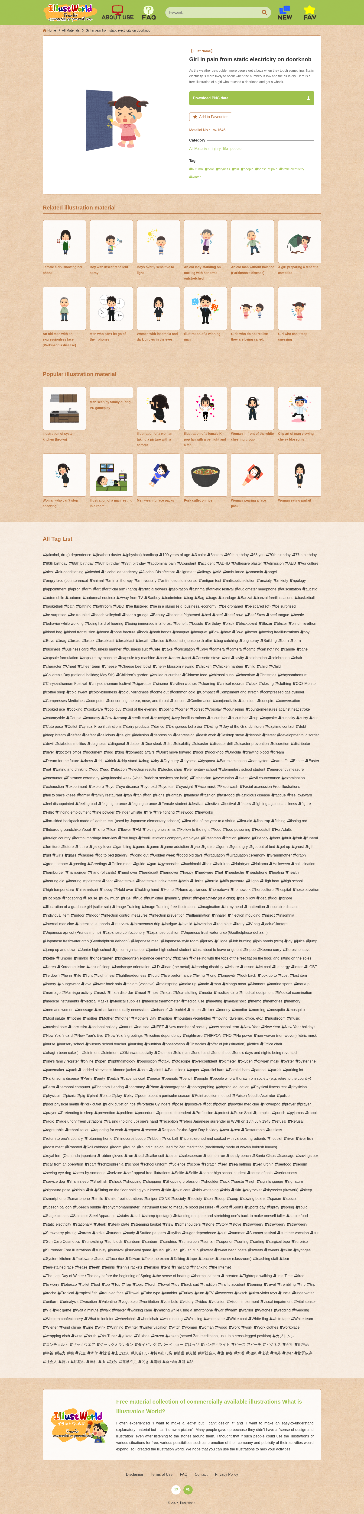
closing (268, 684)
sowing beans (254, 1199)
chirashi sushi (223, 676)
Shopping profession (183, 1182)
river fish (306, 1139)
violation (218, 1302)
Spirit (223, 1208)
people (235, 149)
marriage (53, 993)
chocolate (247, 676)
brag (62, 641)
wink (101, 1328)
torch (152, 1285)
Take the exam (157, 1259)
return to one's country (64, 1139)
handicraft (150, 873)
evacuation (225, 779)
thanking (200, 1268)
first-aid (246, 822)
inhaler (220, 916)
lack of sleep (100, 968)
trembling (288, 1285)
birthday (214, 624)
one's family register (62, 1062)
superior (226, 1242)
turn (201, 1294)
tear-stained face (60, 1268)
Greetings (99, 865)
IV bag (254, 925)
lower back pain (109, 985)
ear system (260, 761)
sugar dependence (200, 1234)
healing (278, 873)
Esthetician (202, 779)
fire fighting (165, 813)
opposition (148, 1062)
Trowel (133, 1294)
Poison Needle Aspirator (255, 1096)
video (202, 1302)
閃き (145, 1362)
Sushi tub (190, 1251)
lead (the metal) (177, 968)
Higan (254, 882)
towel (165, 1285)
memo (256, 1002)
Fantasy (175, 796)
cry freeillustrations (190, 719)
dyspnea (208, 761)
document (94, 753)
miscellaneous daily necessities (123, 1010)
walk (106, 1311)
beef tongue (279, 616)
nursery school (72, 1045)
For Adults (283, 830)
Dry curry (171, 761)
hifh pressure (233, 882)
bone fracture (124, 633)
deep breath (56, 736)
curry (304, 719)
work (236, 1328)
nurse (50, 1045)
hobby (108, 890)
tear (286, 1259)
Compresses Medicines (65, 701)
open (102, 1062)
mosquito (277, 1010)
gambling (123, 847)
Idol (274, 899)
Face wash (229, 787)
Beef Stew (256, 616)
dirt (169, 744)
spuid (303, 1208)
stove (236, 1225)
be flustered (138, 607)
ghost (299, 847)
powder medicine (245, 1105)
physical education (234, 1088)
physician (299, 1088)
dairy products (138, 727)
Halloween (281, 865)
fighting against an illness (276, 804)
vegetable (129, 1302)
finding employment (74, 813)
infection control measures (126, 916)
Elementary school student (243, 770)
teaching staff (267, 1259)
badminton (173, 598)
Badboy (154, 598)
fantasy (193, 796)
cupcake (270, 719)
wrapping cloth (58, 1337)
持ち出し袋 (163, 1354)
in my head (234, 907)
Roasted (75, 1148)
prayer (290, 1105)
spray (274, 1208)
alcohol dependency (120, 573)
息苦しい (141, 1354)
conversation (289, 701)
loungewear (70, 985)
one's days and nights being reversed (266, 1053)
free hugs (129, 839)
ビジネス (273, 1345)
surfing (242, 1242)
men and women (59, 1010)
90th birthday (109, 564)
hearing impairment (85, 882)
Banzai (246, 598)
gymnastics (170, 865)
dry (156, 761)
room (117, 1148)
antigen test (211, 581)
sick (226, 1182)
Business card (77, 650)
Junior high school (96, 950)
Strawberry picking (61, 1234)
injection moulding (245, 916)
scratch (211, 1165)
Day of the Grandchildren (243, 727)
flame (100, 830)
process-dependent (175, 1113)
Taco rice (116, 1259)
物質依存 (305, 1354)
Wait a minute (87, 1311)
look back (248, 976)
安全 (82, 1354)
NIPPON (214, 1036)
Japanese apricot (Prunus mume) (73, 933)
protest (223, 1113)
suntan (208, 1242)
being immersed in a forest (150, 624)
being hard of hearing (105, 624)
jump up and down (61, 950)
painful (157, 1071)
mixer (209, 1010)
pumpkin (263, 1113)
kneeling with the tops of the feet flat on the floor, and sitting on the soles (251, 959)
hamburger (55, 873)
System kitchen (58, 1259)
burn (285, 641)
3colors (217, 555)
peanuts (171, 1079)
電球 (157, 1362)
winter (196, 178)
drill (100, 761)
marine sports (281, 985)
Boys (50, 641)
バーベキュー (172, 1345)
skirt (237, 1191)
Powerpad (272, 1105)
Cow (108, 719)
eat (48, 770)
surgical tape (279, 1242)
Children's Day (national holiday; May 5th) (80, 676)
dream (278, 753)
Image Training (128, 907)
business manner (107, 650)
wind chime (71, 1328)
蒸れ (93, 1362)
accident (208, 564)
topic (139, 1285)
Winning (117, 1328)
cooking (76, 710)
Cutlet (72, 727)
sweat (208, 1251)
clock (253, 684)
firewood (186, 813)
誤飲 (113, 1362)
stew (169, 1225)
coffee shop (55, 693)
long (212, 976)
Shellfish (100, 1182)
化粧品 (303, 1345)
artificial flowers (154, 590)
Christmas (268, 676)
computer (97, 701)
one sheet (222, 1053)
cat (227, 658)
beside (197, 624)
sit (91, 1191)
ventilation (150, 1302)
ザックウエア (84, 1345)
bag (190, 598)
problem (126, 1113)
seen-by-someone (91, 1174)
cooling (168, 710)
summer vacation (294, 1234)
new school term (225, 1028)
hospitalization (307, 890)
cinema (162, 684)
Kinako (82, 959)
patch (114, 1079)
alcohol (94, 573)
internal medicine (60, 925)
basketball (306, 598)
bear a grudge (137, 616)
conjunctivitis (226, 701)
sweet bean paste (232, 1251)
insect (270, 916)
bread (76, 641)
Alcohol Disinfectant (158, 573)
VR (48, 1311)
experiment (77, 787)
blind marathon (304, 624)
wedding (284, 1311)
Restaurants (254, 1131)
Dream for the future (62, 761)
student (115, 1234)
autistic (311, 590)
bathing (85, 607)
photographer (175, 1088)
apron (76, 590)
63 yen (258, 555)
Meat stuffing (186, 993)
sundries (170, 1242)
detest (271, 736)
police (285, 1096)
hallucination (305, 865)
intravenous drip (147, 925)
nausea (143, 1028)
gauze (210, 847)
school (133, 1165)
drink (112, 761)
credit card (140, 719)
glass (72, 856)
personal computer (74, 1088)
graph (301, 856)
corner (183, 710)
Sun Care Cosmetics (63, 1242)
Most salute (55, 1019)
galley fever (102, 847)
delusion (142, 736)
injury (216, 149)
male (205, 985)
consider (249, 701)
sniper (152, 1199)
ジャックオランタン (116, 1345)
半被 (49, 1354)
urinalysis (70, 1302)
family (85, 796)
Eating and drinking (72, 770)
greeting (79, 865)
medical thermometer (162, 1002)
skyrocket (254, 1191)
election (120, 770)
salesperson (192, 1156)
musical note (56, 1028)
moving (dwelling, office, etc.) (239, 1019)
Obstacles (197, 1045)
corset (198, 710)
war (221, 1311)
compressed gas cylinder (283, 693)
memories (274, 1002)
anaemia (256, 573)
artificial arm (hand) (121, 590)
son (210, 1199)
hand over (129, 873)
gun (153, 865)
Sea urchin (265, 1165)
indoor (79, 916)
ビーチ (255, 1345)
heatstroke (126, 882)
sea (224, 1165)
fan (129, 796)
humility (174, 899)
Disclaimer (142, 1475)
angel (272, 573)
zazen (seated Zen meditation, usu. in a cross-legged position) (220, 1337)
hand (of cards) (103, 873)
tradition (210, 1285)
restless (275, 1131)
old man (183, 1053)
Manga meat (236, 985)
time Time (284, 1277)
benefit (182, 624)
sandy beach (240, 1156)
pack (73, 1071)
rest (226, 1131)
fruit (288, 839)
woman (191, 1328)
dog (110, 753)
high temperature (60, 890)
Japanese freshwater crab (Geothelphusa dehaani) (226, 933)
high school (293, 882)
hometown (220, 890)
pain (144, 1071)
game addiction (176, 847)
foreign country (58, 839)
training (256, 1285)
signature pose (58, 1191)
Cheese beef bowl (136, 667)
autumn (197, 170)
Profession (204, 1113)
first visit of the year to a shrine (210, 822)
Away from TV (131, 598)
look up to (269, 976)
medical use (194, 1002)
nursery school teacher (107, 1045)
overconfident (206, 1062)
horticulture (264, 890)
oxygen (247, 1062)
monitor (241, 1010)
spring (289, 1208)
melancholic (236, 1002)
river (290, 1139)
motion (166, 1019)
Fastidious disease (254, 796)
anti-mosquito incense (179, 581)
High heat (271, 882)
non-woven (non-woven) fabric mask (287, 1036)
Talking (179, 1259)
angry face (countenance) (67, 581)
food (217, 830)
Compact (207, 693)
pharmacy (136, 1088)
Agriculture (309, 564)
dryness (224, 170)
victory (188, 1302)
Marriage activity (78, 993)
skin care (183, 1191)
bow (227, 633)
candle (289, 650)
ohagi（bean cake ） (63, 1053)
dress (88, 761)
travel (271, 1285)
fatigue (280, 796)
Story (223, 1225)
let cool (265, 968)
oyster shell (308, 1062)
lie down (53, 976)
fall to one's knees (61, 796)
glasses (87, 856)
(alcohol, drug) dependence (68, 555)
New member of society (188, 1028)
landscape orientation (132, 968)
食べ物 (171, 1362)
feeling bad (88, 804)
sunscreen (190, 1242)
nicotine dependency (164, 1036)
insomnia (286, 916)
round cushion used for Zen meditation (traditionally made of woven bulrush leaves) (208, 1148)
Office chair (272, 1045)
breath (144, 641)
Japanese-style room (181, 942)
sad (141, 1156)
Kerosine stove (298, 950)
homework (242, 890)
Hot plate (53, 899)
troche (51, 1294)
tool (97, 1285)
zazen (159, 1337)
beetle (299, 616)
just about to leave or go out (219, 950)
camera (218, 650)
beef (219, 616)
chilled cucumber (167, 676)
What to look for (101, 1319)
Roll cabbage (97, 1148)
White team (303, 1319)
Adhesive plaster (248, 564)
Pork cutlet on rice (121, 1105)
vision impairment (244, 1302)
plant (94, 1096)
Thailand (182, 1268)
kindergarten (103, 959)
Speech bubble (88, 1208)
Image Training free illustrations (170, 907)
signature (295, 1182)
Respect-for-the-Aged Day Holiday (190, 1131)
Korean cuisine (73, 968)
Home (169, 890)
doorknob (216, 753)
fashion (209, 796)
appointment (56, 590)
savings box (309, 1156)
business (53, 650)
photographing (202, 1088)
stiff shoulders (189, 1225)
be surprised (285, 607)
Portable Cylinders (155, 1105)
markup (303, 985)
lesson (249, 968)
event (242, 779)
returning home (100, 1139)
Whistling (194, 1319)
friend (245, 839)
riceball (276, 1139)
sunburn (133, 1242)
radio (50, 1122)
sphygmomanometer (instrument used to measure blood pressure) (160, 1208)
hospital (284, 890)
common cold (184, 693)
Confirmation (200, 701)
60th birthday (238, 555)
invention (204, 925)
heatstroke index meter (158, 882)
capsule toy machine (100, 658)
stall (137, 1216)
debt (302, 727)
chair (298, 658)
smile (98, 1199)
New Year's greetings (125, 1036)
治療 (253, 1354)
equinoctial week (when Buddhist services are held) (146, 779)
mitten (196, 1010)
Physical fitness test (270, 1088)
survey (100, 1251)
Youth (91, 1337)
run (130, 1156)
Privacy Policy (219, 1475)
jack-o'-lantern (276, 925)
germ (223, 847)
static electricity (293, 170)
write (78, 1337)
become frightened (184, 616)
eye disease (129, 787)
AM (218, 573)
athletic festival (221, 590)
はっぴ (193, 1345)
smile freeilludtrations (125, 1199)
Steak (101, 1225)
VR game (63, 1311)
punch (280, 1113)
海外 (277, 1354)
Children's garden (133, 676)
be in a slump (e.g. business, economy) (185, 607)
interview (121, 925)
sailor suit (156, 1156)
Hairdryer (242, 865)
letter (298, 968)
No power (244, 1036)
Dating (212, 727)
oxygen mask (268, 1062)
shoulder (211, 1182)
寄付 (94, 1354)
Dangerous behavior (185, 727)
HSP (128, 899)
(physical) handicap (142, 555)
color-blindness (104, 693)
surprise (301, 1242)
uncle (286, 1294)
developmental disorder (299, 736)
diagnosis (98, 744)
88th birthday (83, 564)
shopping (133, 1182)
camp (250, 650)
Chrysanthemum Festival (66, 684)
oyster (289, 1062)
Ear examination (233, 761)
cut (315, 719)
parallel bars (214, 1071)
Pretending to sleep (77, 1113)
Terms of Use (165, 1475)
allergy (205, 573)
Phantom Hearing (109, 1088)
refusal (280, 1122)
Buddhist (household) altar (190, 641)
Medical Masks (96, 1002)
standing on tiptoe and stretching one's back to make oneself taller (230, 1216)
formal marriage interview (96, 839)
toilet (85, 1285)
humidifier (155, 899)
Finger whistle (130, 813)
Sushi (173, 1251)
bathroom (104, 607)
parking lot (294, 1071)
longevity (228, 976)
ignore (287, 899)
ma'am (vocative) (141, 985)
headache (236, 873)
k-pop (251, 950)
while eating (173, 1319)
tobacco (70, 1285)
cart (188, 658)
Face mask (207, 787)
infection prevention (168, 916)
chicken (205, 667)
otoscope (182, 1062)
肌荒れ (79, 1362)
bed (208, 616)
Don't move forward (175, 753)
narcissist (79, 1028)
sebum (301, 1165)
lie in (68, 976)
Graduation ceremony (247, 856)
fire (149, 813)
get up (285, 847)
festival (197, 804)
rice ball (171, 1139)
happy (188, 873)
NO (229, 1036)
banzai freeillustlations (275, 598)
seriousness (287, 1174)
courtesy (93, 719)
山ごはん (122, 1354)
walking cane (141, 1311)
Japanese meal (146, 942)
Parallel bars (239, 1071)
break (89, 641)
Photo (154, 1088)
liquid (155, 976)
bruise (159, 641)
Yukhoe (143, 1337)
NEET (159, 1028)
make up (189, 985)
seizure (116, 1174)
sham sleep (79, 1182)
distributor (302, 744)
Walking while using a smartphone (185, 1311)
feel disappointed (60, 804)
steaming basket (147, 1225)
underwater (304, 1294)
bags (213, 598)
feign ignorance (114, 804)
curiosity (288, 719)
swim (288, 1251)
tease (82, 1268)
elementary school (202, 770)
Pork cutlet (92, 1105)
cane (304, 650)
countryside (55, 719)
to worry (52, 1285)
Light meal (105, 976)
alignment (187, 573)
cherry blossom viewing (175, 667)
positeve (195, 1105)
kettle (50, 959)
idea (263, 899)
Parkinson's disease (62, 1079)
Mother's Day (145, 1019)
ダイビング (147, 1345)
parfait (276, 1071)
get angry (240, 847)
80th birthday (57, 564)
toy (176, 1285)
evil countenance (266, 779)
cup (255, 719)
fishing (280, 822)
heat (109, 882)
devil (50, 744)
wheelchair (127, 1319)
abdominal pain (163, 564)
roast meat (55, 1148)
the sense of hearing (172, 1277)
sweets (257, 1251)
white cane (216, 1319)
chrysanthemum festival (111, 684)
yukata (127, 1337)
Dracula (234, 753)
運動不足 (129, 1362)
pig (82, 1096)
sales (173, 1156)
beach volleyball (107, 616)
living (200, 976)
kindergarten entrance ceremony (144, 959)
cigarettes (143, 684)
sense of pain (267, 170)
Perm (50, 1088)
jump (313, 942)
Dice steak (153, 744)
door (211, 170)
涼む (289, 1354)
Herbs (198, 882)
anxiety (266, 581)
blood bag (54, 633)
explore (98, 787)
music (295, 1019)
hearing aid (55, 882)
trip (303, 1285)
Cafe (156, 650)
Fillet (50, 813)
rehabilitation (79, 1131)
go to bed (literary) (113, 856)
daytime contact (281, 727)
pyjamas (297, 1113)
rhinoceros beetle (131, 1139)
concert (179, 701)
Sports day (256, 1208)
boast (104, 633)
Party (88, 1079)
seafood (284, 1165)
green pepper (57, 865)
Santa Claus (265, 1156)
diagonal (118, 744)
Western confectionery (64, 1319)
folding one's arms (161, 830)
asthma (198, 590)
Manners (258, 985)
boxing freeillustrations (280, 633)
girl (237, 170)
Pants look (176, 1071)
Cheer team (90, 667)
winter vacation (155, 1328)
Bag (201, 598)
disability (183, 744)
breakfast (106, 641)
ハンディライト (217, 1345)
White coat (238, 1319)
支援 (192, 1354)
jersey (208, 942)
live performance (178, 976)
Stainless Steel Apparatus (94, 1216)
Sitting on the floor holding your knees (129, 1191)
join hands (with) (269, 942)
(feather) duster (108, 555)
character (54, 667)
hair (208, 865)
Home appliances (192, 890)
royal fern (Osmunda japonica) (71, 1156)
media (207, 993)
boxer (252, 633)
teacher (208, 1259)
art (98, 590)
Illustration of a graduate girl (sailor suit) (78, 907)
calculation (186, 650)
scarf (92, 1165)
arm (88, 590)
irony (240, 925)
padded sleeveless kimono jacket (108, 1071)
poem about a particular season (164, 1096)
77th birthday (306, 555)
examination (295, 779)
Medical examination (295, 993)
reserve (151, 1131)
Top (117, 1285)
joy (290, 942)
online (89, 1062)
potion (221, 1105)
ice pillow (247, 899)
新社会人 (208, 1354)
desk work (207, 736)
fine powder (105, 813)
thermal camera (207, 1277)
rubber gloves (112, 1156)
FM (138, 830)
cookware (95, 710)
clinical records (232, 684)
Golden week (164, 856)
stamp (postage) (158, 1216)
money (224, 1010)
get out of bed (263, 847)
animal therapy (120, 581)
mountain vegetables (194, 1019)
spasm (275, 1199)
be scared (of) (259, 607)
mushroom (277, 1019)
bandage (229, 598)
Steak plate (120, 1225)
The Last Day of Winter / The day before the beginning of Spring (98, 1277)
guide (140, 865)
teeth (96, 1268)
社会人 (51, 1362)
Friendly (261, 839)
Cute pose (54, 727)
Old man (165, 1053)
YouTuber (109, 1337)
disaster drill (223, 744)
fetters (245, 804)
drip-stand (129, 761)
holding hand (148, 890)
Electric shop (171, 770)
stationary (84, 1225)
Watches (265, 1311)
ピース (240, 1345)
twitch (242, 1294)
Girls (59, 856)
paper (194, 1071)
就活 (106, 1354)
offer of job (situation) (228, 1045)
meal (142, 993)
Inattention (256, 907)
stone (209, 1225)
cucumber (219, 719)
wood (222, 1328)
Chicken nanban (229, 667)
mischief (161, 1010)
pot (208, 1105)
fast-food (227, 796)
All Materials (199, 149)
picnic (71, 1096)
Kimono (65, 959)
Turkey (187, 1294)
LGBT (312, 968)
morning (258, 1010)
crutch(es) (162, 719)
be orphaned (232, 607)
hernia (213, 882)
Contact (197, 1475)
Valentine (109, 1302)
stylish (175, 1234)
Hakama (261, 865)
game (140, 847)
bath (71, 607)
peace (155, 1079)
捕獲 (180, 1354)
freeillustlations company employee (170, 839)
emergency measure (287, 770)
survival (117, 1251)
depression (162, 736)
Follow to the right (194, 830)
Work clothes (267, 1328)
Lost (284, 976)
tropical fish (88, 1294)
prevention (106, 1113)
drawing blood (257, 753)
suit (224, 1234)
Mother (108, 1019)
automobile (55, 598)
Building (270, 641)
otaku (165, 1062)
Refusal (297, 1122)
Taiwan (134, 1259)
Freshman (212, 839)
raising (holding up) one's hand (132, 1122)
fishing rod (298, 822)
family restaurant (108, 796)
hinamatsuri (88, 890)
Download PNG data (213, 98)
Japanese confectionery (125, 933)
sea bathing (241, 1165)
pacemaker (55, 1071)
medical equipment (257, 993)
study (130, 1234)
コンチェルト (57, 1345)
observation (175, 1045)
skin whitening (207, 1191)
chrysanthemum (294, 676)
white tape (281, 1319)
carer (176, 658)
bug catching (227, 641)
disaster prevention (253, 744)
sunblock (114, 1242)
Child (276, 667)
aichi (50, 573)
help (185, 882)
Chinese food (196, 676)
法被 (265, 1354)
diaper (135, 744)
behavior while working (65, 624)
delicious (107, 736)
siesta (239, 1182)
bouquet (182, 633)
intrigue (171, 925)
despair (255, 736)
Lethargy (282, 968)
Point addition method (213, 1096)
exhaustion (55, 787)
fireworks (205, 813)
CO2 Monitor (306, 684)
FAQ (183, 1475)
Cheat (71, 667)
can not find (270, 650)
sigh (251, 1182)
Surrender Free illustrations (68, 1251)
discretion (281, 744)
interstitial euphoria (94, 925)
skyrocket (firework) (282, 1191)
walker (120, 1311)
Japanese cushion (164, 933)
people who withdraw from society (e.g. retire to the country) (262, 1079)
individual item (57, 916)
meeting (215, 1002)
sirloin (80, 1191)
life (225, 149)
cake (169, 650)
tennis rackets (131, 1268)
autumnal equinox (100, 598)
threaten (231, 1277)
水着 (241, 1354)
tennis (110, 1268)
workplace (291, 1328)
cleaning (208, 684)
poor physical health (62, 1105)
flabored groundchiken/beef (68, 830)
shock (117, 1182)
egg (95, 770)
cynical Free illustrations (102, 727)
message (85, 1010)
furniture (53, 847)
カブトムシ (285, 1337)
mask (101, 993)
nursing (137, 1045)
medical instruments (62, 1002)
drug (145, 761)
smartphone (56, 1199)
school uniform (155, 1165)
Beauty (159, 616)
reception (170, 1122)
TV (211, 1294)
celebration (258, 658)
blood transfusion (81, 633)
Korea (51, 968)
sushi (160, 1251)
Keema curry (270, 950)
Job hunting (241, 942)
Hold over (125, 890)
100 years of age (176, 555)
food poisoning (238, 830)
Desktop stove (232, 736)
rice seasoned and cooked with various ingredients (224, 1139)
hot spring (73, 899)
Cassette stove (208, 658)
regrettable (55, 1131)
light (89, 976)
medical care (227, 993)
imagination (210, 907)
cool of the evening (141, 710)
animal (98, 581)
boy (307, 633)
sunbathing (94, 1242)
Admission (275, 564)
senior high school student (224, 1174)
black (230, 624)
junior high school (130, 950)
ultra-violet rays (264, 1294)
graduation (216, 856)
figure (306, 804)
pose (179, 1105)
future (69, 847)
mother (75, 1019)
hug (139, 899)
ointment (92, 1053)
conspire (267, 701)
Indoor (94, 916)
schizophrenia (112, 1165)
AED (292, 564)
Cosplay (215, 710)
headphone (258, 873)
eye (111, 787)
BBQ (120, 607)
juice (301, 942)
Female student (174, 804)
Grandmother (281, 856)
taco (100, 1259)
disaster (201, 744)
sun (316, 1234)
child (251, 667)
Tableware (84, 1259)
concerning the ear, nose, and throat (139, 701)
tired (300, 1277)
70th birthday (280, 555)
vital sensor (306, 1302)
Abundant (188, 564)
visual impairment (277, 1302)
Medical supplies (126, 1002)
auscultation (291, 590)
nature (127, 1028)
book (144, 633)
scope (195, 1165)
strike (100, 1234)
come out (161, 693)
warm (232, 1311)
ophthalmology (123, 1062)
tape (193, 1259)
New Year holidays (300, 1028)
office (254, 1045)
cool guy (114, 710)
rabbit (313, 1113)
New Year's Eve (90, 1036)
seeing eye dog (58, 1174)
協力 (61, 1354)
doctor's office (70, 753)
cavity (239, 658)
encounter (54, 779)
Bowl (239, 633)
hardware (205, 873)
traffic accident (233, 1285)
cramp (122, 719)
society (180, 1199)
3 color (200, 555)
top (107, 1285)
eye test (167, 787)
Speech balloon (59, 1208)
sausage (287, 1156)
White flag (259, 1319)
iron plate (224, 925)
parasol (260, 1071)
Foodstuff (262, 830)
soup (222, 1199)
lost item (300, 976)
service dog (55, 1182)
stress (86, 1234)
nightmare (194, 1036)
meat (167, 993)
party (101, 1079)
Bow (215, 633)
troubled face (113, 1294)
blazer (282, 624)
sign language (271, 1182)
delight (125, 736)
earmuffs (281, 761)
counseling (235, 710)
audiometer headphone (257, 590)
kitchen (182, 959)
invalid (187, 925)
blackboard (248, 624)
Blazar (267, 624)
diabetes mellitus (72, 744)
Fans (160, 796)
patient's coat (134, 1079)
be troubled (80, 616)
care (163, 658)
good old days (191, 856)
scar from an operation (64, 1165)
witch (176, 1328)
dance (159, 727)
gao (197, 847)
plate (107, 1096)
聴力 (65, 1362)
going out (141, 856)
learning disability (209, 968)
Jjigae (223, 942)
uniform (52, 1302)
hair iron (223, 865)
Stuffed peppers (153, 1234)
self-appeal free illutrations (148, 1174)
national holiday (104, 1028)
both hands (162, 633)
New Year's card (59, 1036)
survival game (139, 1251)
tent (167, 1268)
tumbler (171, 1294)
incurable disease (284, 907)
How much (111, 899)
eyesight (186, 787)
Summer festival (262, 1234)
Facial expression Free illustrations (271, 787)
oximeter (229, 1062)
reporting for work (108, 1131)
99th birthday (135, 564)
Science (178, 1165)
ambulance (235, 573)
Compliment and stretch (239, 693)
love (87, 985)
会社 (289, 1345)
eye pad (150, 787)
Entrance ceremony (83, 779)
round (131, 1148)
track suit (191, 1285)
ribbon (155, 1139)
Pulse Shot (243, 1113)
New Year (252, 1028)
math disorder (121, 993)
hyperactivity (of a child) (215, 899)
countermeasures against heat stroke (279, 710)
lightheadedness (132, 976)
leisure (233, 968)
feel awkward (301, 796)
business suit (137, 650)
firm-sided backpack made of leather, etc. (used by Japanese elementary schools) (113, 822)
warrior (247, 1311)
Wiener (52, 1328)
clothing (284, 684)
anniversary (147, 581)
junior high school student (170, 950)
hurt (188, 899)
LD (157, 968)
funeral (312, 839)
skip (226, 1191)
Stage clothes (57, 1216)
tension (153, 1268)
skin (168, 1191)
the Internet (221, 1268)
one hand (202, 1053)
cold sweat (78, 693)
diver (50, 753)
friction (230, 839)
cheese (111, 667)
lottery (51, 985)
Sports (237, 1208)
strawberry (254, 1225)
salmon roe (216, 1156)
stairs (124, 1216)
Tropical (67, 1294)
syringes (304, 1251)
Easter (298, 761)
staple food (299, 1216)
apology (299, 581)
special (291, 1199)
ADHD (224, 564)
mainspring (168, 985)
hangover (171, 873)
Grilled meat (121, 865)
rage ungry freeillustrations (81, 1122)
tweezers (225, 1294)
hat (220, 873)
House (91, 899)
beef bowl (236, 616)
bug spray (251, 641)
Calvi (203, 650)
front (276, 839)
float (112, 830)
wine (89, 1328)
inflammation (199, 916)
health (294, 873)
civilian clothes (185, 684)
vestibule (171, 1302)
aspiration (180, 590)
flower (126, 830)
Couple (75, 719)
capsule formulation (62, 658)
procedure (146, 1113)
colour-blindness (135, 693)
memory (293, 1002)
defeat (75, 736)
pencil (187, 1079)
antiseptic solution (240, 581)
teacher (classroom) (235, 1259)
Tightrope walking (257, 1277)
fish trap (263, 822)
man (217, 985)
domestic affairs (142, 753)
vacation (90, 1302)
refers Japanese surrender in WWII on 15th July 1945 (226, 1122)
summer (238, 1234)
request (134, 1131)
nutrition (154, 1045)
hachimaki (192, 865)
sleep (307, 1191)
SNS (166, 1199)
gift (311, 847)
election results (143, 770)
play (118, 1096)
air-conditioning (71, 573)
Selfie (179, 1174)
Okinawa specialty (138, 1053)
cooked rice (55, 710)
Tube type (152, 1294)
